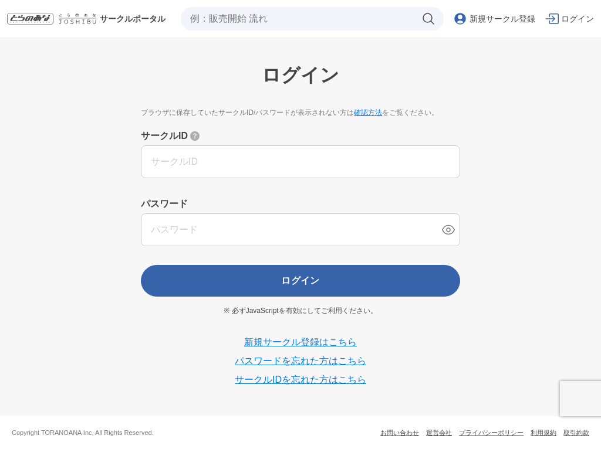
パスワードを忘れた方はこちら (300, 361)
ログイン (300, 280)
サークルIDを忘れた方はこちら (300, 380)
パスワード (164, 204)
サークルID (164, 136)
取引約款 (576, 432)
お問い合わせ (399, 432)
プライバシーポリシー (491, 432)
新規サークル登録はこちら (300, 342)
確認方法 (368, 112)
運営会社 (439, 432)
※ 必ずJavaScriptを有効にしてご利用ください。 (300, 311)
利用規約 (543, 432)
